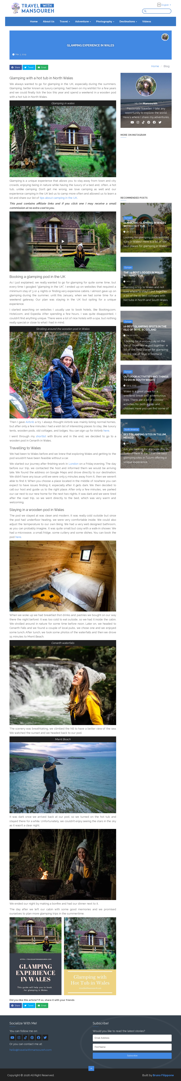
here (106, 430)
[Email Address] (132, 1038)
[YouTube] (132, 123)
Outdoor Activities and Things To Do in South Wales (145, 378)
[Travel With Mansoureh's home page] (33, 8)
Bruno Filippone (163, 1075)
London (73, 463)
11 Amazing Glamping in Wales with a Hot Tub (144, 224)
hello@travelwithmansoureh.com (30, 1049)
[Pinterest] (148, 123)
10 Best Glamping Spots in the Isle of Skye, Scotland (145, 328)
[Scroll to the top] (91, 1068)
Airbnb (30, 422)
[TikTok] (143, 123)
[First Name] (132, 1047)
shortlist (41, 436)
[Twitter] (160, 123)
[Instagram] (138, 123)
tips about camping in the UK (58, 197)
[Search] (144, 11)
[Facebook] (154, 123)
